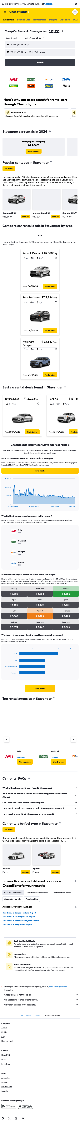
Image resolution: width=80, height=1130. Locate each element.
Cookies (48, 3)
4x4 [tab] (40, 235)
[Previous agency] (6, 739)
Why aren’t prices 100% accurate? (41, 1004)
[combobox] (13, 38)
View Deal (25, 216)
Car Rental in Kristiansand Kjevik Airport (21, 920)
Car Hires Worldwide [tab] (62, 893)
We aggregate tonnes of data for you (41, 999)
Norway (37, 1016)
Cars (21, 1016)
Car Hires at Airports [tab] (13, 893)
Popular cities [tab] (32, 899)
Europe (28, 1016)
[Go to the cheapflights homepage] (19, 12)
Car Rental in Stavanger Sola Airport (19, 917)
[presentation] (62, 31)
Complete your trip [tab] (12, 899)
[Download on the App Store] (25, 1106)
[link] (34, 151)
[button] (76, 4)
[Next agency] (73, 739)
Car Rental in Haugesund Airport (17, 924)
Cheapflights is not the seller (41, 994)
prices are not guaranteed (58, 987)
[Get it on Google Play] (8, 1106)
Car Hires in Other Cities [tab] (37, 893)
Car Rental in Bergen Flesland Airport (19, 913)
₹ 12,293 (54, 31)
